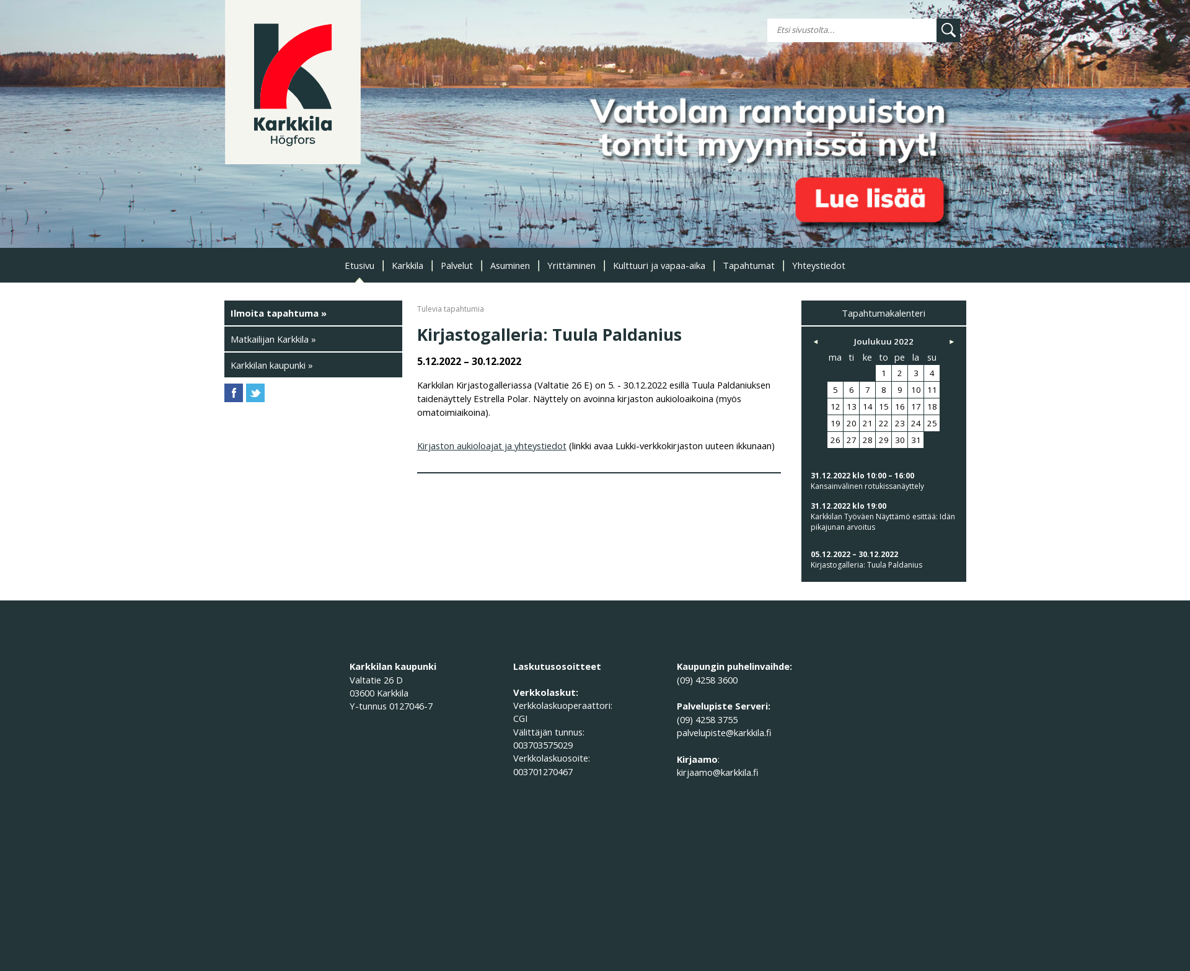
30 (900, 440)
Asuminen (510, 265)
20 (852, 423)
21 (868, 423)
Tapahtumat (749, 265)
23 (900, 423)
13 (852, 406)
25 (932, 423)
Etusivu (359, 265)
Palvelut (457, 265)
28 (868, 440)
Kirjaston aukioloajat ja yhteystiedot (491, 445)
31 (916, 440)
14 (868, 406)
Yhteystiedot (818, 265)
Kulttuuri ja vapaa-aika (659, 265)
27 (852, 440)
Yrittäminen (571, 265)
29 (884, 440)
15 (884, 406)
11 (932, 389)
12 (835, 406)
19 (835, 423)
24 (916, 423)
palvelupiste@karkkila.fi (724, 732)
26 (835, 440)
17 (916, 406)
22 (884, 423)
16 (900, 406)
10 (916, 389)
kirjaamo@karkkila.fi (718, 772)
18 (932, 406)
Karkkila (407, 265)
